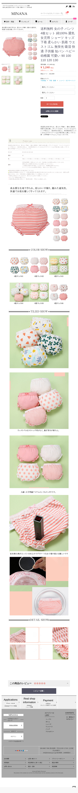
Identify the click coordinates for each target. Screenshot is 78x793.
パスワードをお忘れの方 (15, 741)
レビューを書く (39, 691)
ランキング (24, 21)
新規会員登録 (15, 725)
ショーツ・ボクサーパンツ (67, 80)
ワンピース (49, 726)
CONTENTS (69, 713)
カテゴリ (54, 21)
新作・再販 (9, 21)
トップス (48, 719)
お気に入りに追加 (52, 111)
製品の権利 (63, 762)
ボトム (48, 721)
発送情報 (63, 766)
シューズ (48, 724)
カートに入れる (52, 104)
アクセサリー (50, 731)
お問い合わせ (15, 766)
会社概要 (15, 758)
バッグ (48, 729)
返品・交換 (39, 766)
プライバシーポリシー (63, 758)
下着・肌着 (52, 80)
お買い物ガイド (39, 758)
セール (38, 21)
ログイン (16, 736)
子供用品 (43, 80)
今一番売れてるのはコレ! (70, 718)
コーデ (71, 20)
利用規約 (15, 762)
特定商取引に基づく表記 (39, 762)
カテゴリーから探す (49, 714)
